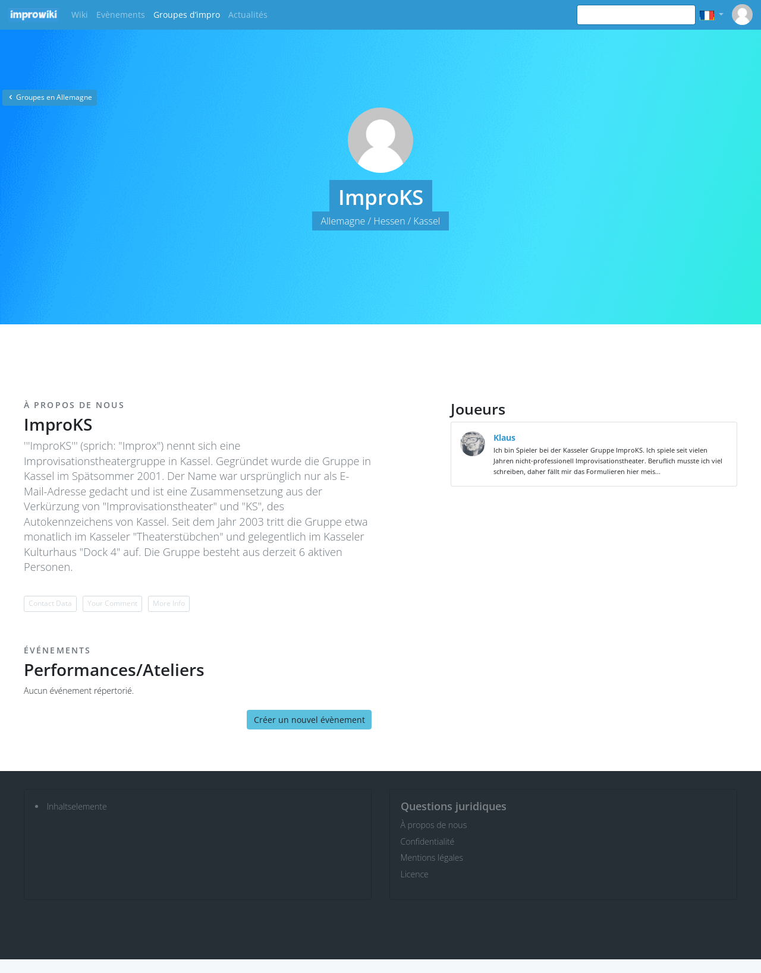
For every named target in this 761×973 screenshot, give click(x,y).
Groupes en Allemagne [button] (49, 97)
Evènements (120, 14)
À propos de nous (434, 824)
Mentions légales (432, 857)
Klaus (504, 437)
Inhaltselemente (77, 806)
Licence (415, 874)
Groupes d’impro (186, 14)
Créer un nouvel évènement (309, 719)
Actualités (248, 14)
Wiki (79, 14)
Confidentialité (428, 841)
